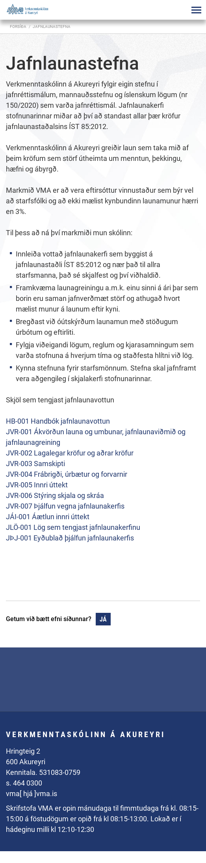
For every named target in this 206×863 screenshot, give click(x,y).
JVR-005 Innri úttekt (37, 485)
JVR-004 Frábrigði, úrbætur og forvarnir (66, 474)
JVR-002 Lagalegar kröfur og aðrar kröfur (70, 453)
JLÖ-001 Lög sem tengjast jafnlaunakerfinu (73, 527)
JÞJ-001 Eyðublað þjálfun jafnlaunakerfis (70, 538)
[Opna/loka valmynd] (196, 10)
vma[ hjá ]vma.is (31, 793)
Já (103, 619)
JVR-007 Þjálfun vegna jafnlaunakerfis (65, 506)
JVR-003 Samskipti (35, 463)
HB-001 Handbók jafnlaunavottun (58, 421)
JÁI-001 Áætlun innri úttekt (47, 517)
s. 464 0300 (24, 783)
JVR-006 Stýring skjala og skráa (55, 495)
